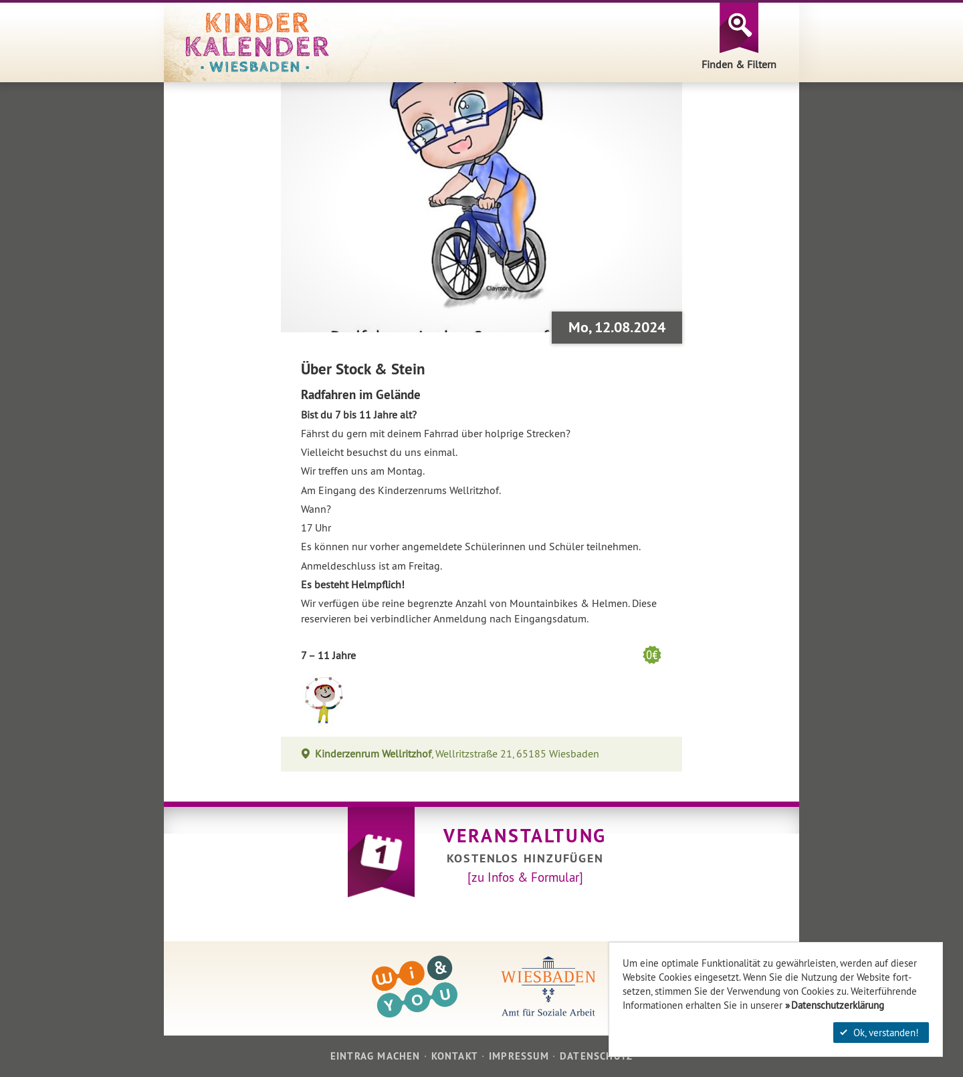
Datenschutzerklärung (837, 1005)
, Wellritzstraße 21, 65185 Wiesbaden (457, 753)
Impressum (519, 1056)
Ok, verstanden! (879, 1032)
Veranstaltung (525, 836)
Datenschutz (596, 1056)
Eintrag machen (375, 1056)
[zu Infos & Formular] (525, 877)
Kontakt (454, 1056)
